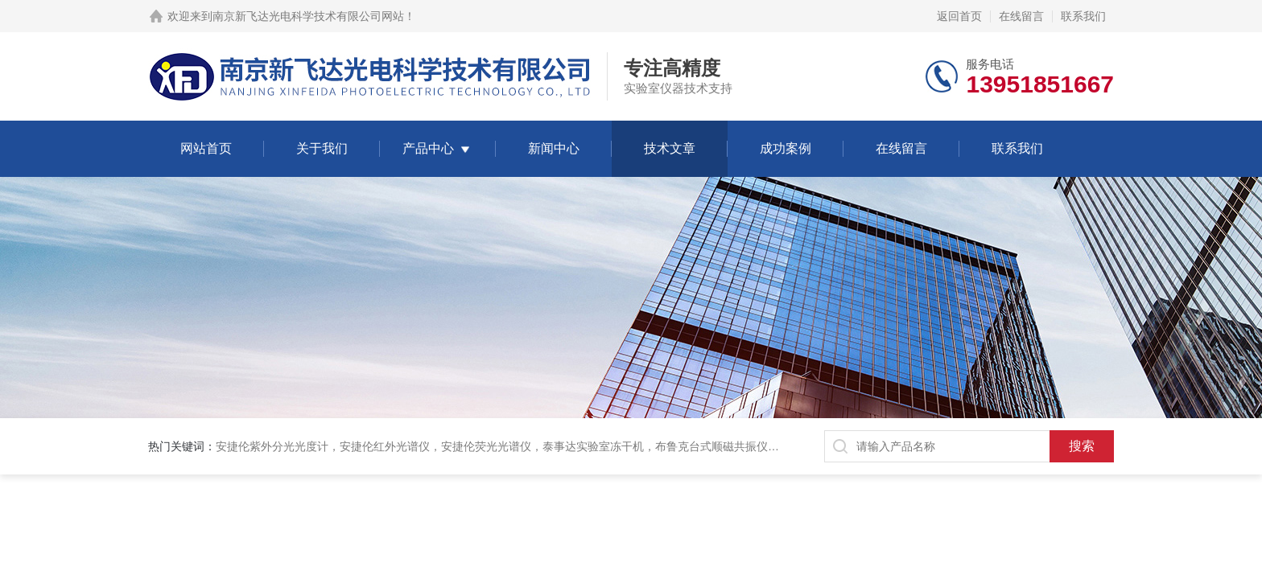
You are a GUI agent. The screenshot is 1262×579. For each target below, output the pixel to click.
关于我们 (322, 148)
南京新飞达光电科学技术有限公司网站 (308, 16)
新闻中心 (553, 148)
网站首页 (206, 148)
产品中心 (428, 148)
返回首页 (959, 16)
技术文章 (669, 148)
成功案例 (785, 148)
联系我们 (1083, 16)
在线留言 (1021, 16)
